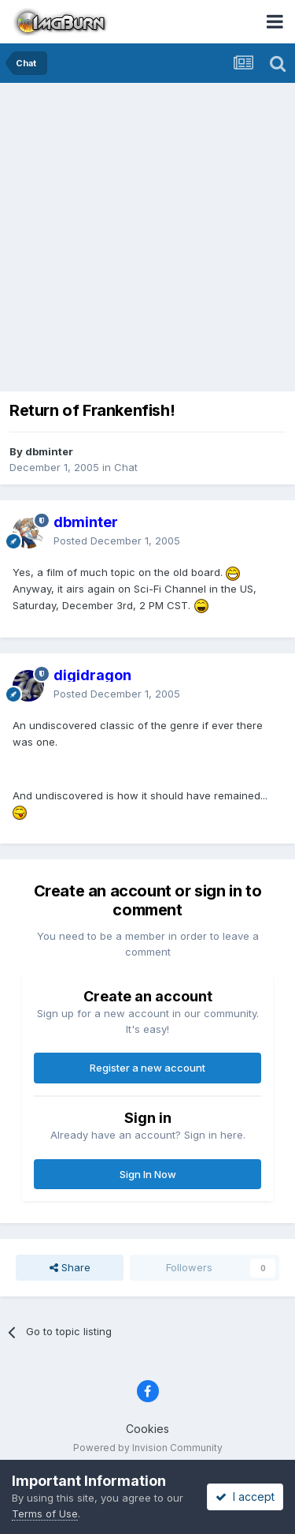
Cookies (147, 1428)
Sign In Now (148, 1174)
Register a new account (147, 1067)
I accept (245, 1496)
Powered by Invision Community (148, 1448)
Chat (126, 467)
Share (70, 1267)
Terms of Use (45, 1513)
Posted (116, 540)
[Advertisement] (147, 239)
